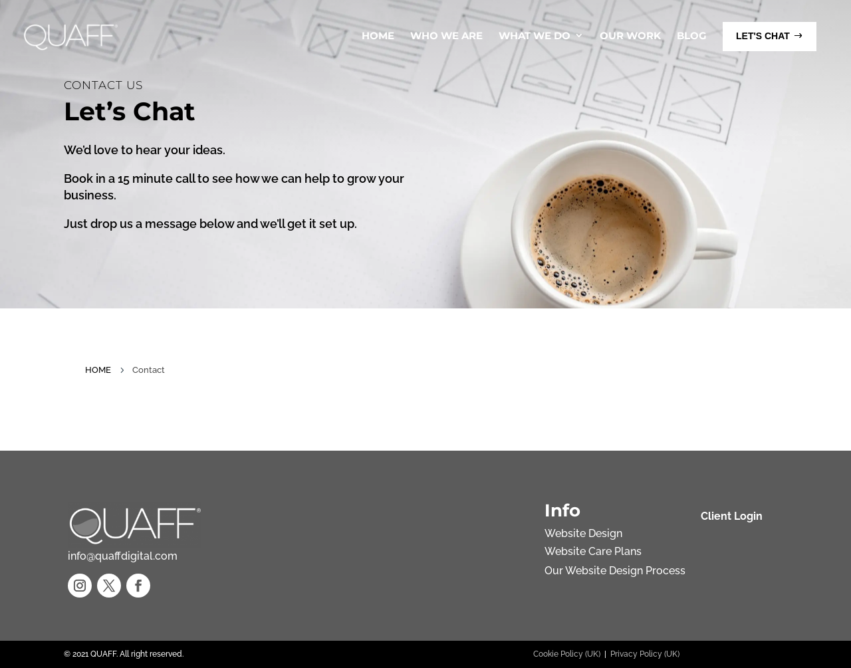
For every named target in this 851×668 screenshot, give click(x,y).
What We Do (534, 35)
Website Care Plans (593, 551)
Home (378, 35)
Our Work (630, 35)
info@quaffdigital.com (123, 556)
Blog (692, 35)
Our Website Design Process (615, 570)
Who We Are (446, 35)
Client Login (732, 516)
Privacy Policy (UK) (644, 654)
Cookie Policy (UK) (566, 654)
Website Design (583, 533)
